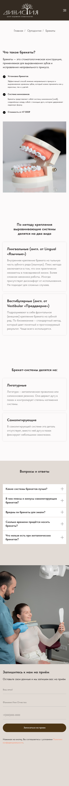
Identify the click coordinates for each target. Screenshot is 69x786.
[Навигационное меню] (64, 10)
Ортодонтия (34, 30)
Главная (18, 30)
